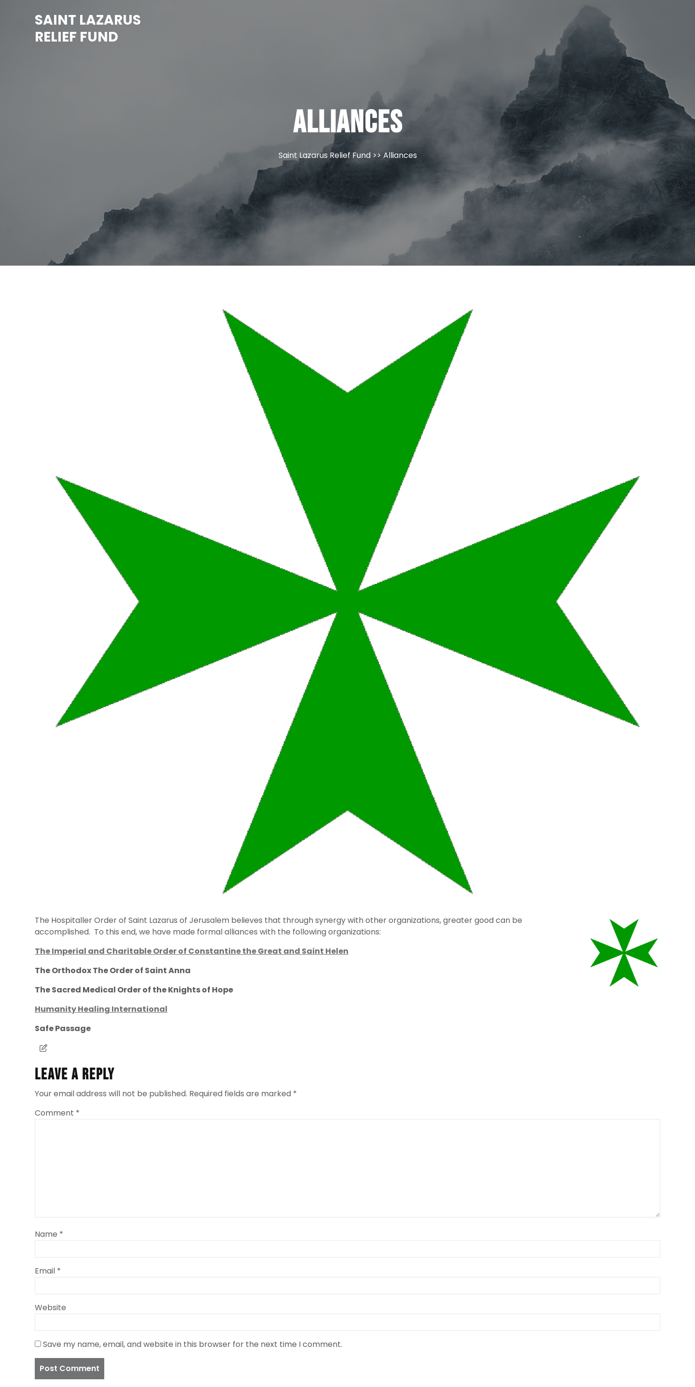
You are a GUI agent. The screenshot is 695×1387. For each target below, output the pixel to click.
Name (49, 1234)
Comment (57, 1112)
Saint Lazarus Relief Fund (88, 28)
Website (50, 1307)
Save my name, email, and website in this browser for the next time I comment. (192, 1344)
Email (48, 1270)
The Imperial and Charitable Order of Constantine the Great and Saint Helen (191, 951)
